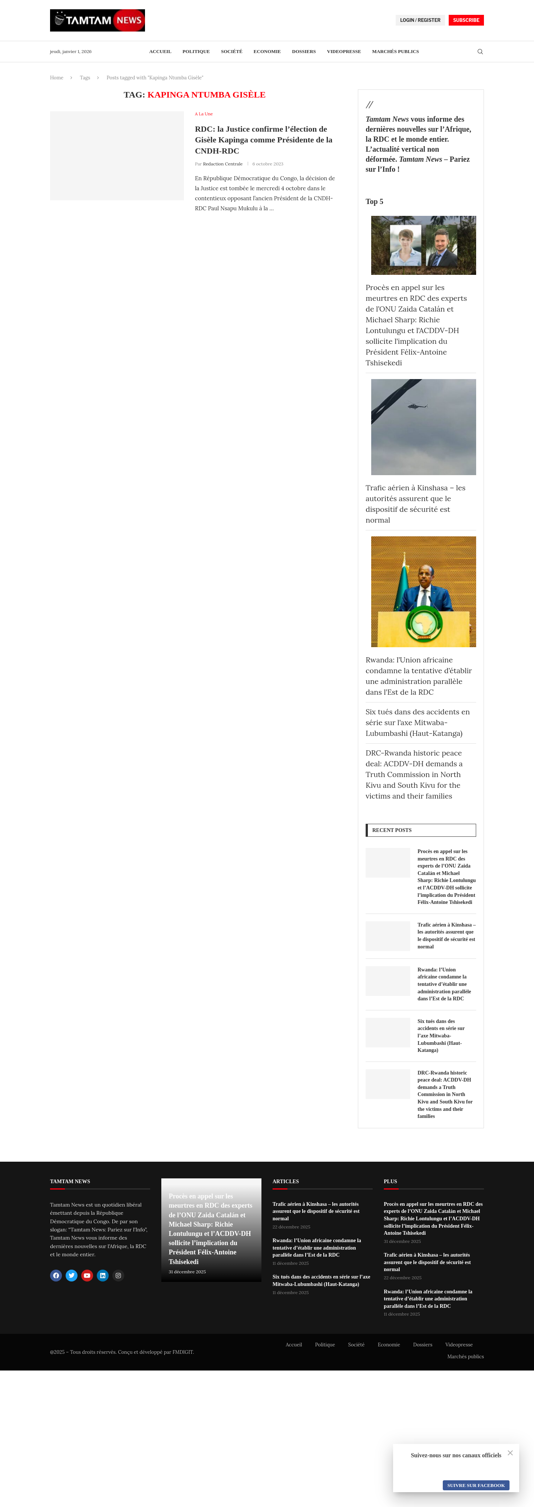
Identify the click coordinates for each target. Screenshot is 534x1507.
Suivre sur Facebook (476, 1485)
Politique (196, 51)
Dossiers (304, 51)
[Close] (510, 1453)
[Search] (480, 52)
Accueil (160, 51)
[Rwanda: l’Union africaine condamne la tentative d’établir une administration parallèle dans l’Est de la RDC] (423, 591)
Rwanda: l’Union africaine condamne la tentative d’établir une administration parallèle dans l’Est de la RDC (444, 984)
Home (56, 78)
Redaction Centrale (223, 164)
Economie (267, 51)
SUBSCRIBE (466, 20)
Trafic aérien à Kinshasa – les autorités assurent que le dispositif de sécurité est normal (447, 936)
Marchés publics (395, 51)
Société (232, 51)
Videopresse (344, 51)
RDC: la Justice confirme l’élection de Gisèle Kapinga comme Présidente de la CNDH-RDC (264, 139)
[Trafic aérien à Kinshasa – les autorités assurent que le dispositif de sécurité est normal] (423, 427)
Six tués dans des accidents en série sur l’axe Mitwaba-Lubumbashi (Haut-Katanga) (418, 722)
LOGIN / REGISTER (420, 20)
